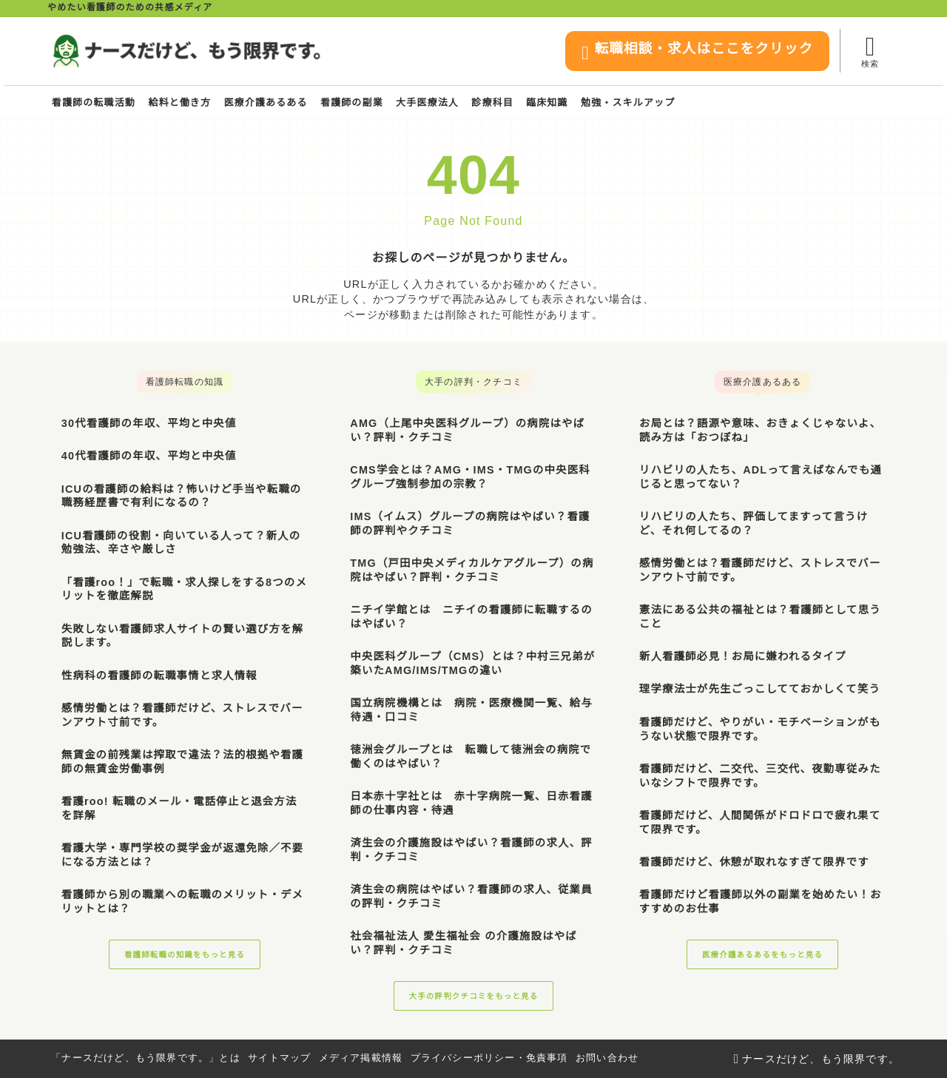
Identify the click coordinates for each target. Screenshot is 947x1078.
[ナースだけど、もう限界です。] (186, 51)
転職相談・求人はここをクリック (693, 52)
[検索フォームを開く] (870, 51)
